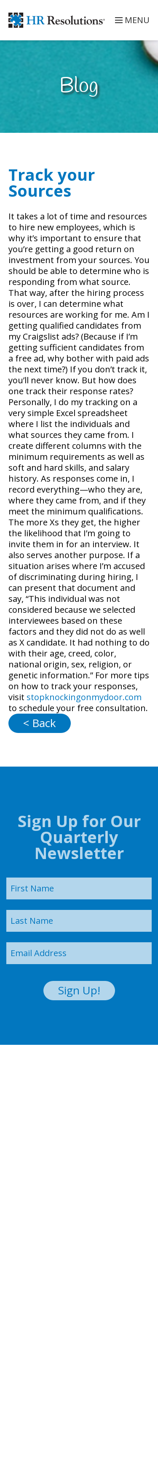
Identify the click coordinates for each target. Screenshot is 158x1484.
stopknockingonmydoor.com (83, 697)
